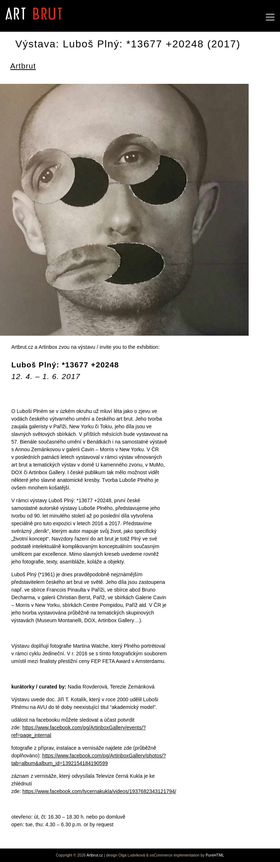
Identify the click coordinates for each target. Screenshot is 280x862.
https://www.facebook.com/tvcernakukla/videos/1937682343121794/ (99, 791)
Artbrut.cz (94, 855)
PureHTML (215, 855)
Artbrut (23, 66)
